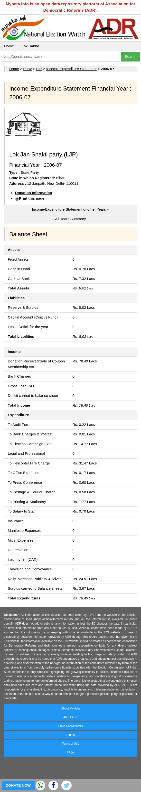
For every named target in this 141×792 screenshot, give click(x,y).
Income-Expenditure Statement (71, 69)
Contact (70, 735)
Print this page (31, 198)
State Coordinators (70, 726)
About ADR (70, 717)
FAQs (70, 752)
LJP (39, 69)
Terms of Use (70, 743)
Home (9, 46)
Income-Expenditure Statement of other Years (70, 209)
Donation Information (33, 193)
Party (27, 69)
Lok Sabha (30, 46)
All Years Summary (70, 219)
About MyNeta (70, 708)
